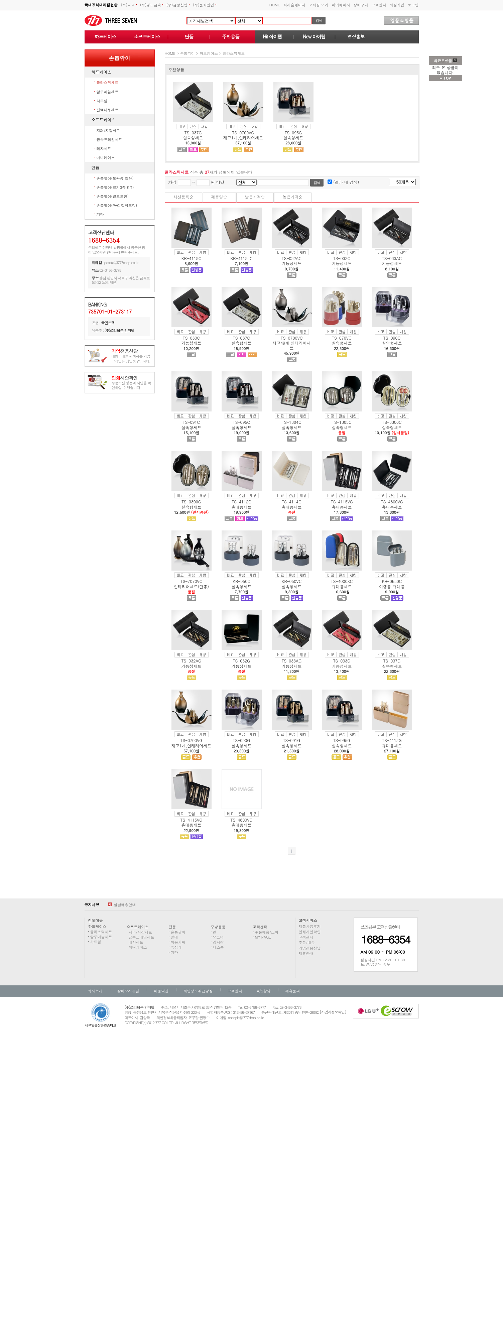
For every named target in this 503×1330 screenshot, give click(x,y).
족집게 (176, 947)
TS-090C (391, 338)
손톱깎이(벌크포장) (113, 196)
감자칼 (218, 942)
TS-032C (341, 258)
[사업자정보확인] (333, 1011)
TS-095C (241, 422)
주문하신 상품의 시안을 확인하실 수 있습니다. (131, 383)
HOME (274, 5)
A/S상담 (264, 990)
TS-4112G (392, 740)
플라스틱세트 (108, 82)
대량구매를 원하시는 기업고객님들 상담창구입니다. (131, 356)
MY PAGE (263, 937)
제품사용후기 (310, 926)
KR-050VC (292, 581)
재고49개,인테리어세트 (291, 345)
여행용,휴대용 (392, 586)
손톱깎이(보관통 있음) (115, 178)
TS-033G (342, 660)
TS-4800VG (242, 820)
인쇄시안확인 (310, 931)
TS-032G (241, 660)
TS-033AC (392, 258)
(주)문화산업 (204, 4)
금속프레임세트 (109, 139)
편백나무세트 (108, 110)
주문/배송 (307, 942)
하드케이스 (105, 36)
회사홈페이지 (294, 5)
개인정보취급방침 (198, 990)
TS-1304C (291, 422)
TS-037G (392, 660)
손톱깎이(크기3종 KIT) (115, 187)
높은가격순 (293, 197)
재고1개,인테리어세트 (243, 137)
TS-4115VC (342, 501)
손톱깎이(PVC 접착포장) (117, 205)
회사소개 (95, 990)
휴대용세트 (242, 507)
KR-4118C (191, 258)
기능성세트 (292, 263)
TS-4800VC (392, 501)
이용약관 (161, 990)
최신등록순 (183, 197)
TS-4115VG (191, 820)
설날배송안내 (122, 904)
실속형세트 (193, 137)
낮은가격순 (255, 197)
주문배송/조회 (267, 932)
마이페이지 (341, 5)
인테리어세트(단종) (191, 586)
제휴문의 (292, 990)
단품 (188, 36)
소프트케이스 (147, 36)
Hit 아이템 (272, 36)
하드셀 (102, 101)
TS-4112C (241, 501)
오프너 (218, 937)
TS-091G (291, 740)
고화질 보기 (319, 5)
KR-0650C (392, 581)
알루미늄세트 (108, 92)
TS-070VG (342, 338)
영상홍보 (356, 36)
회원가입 (397, 5)
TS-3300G (191, 501)
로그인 (413, 5)
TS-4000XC (342, 581)
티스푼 (218, 947)
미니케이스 (106, 157)
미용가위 (178, 942)
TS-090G (241, 740)
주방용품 (230, 36)
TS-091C (191, 422)
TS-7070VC (191, 581)
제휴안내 (306, 953)
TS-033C (191, 338)
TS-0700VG (243, 132)
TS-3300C (391, 422)
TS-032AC (291, 258)
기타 (100, 214)
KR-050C (241, 581)
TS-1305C (341, 422)
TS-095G (293, 132)
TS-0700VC (292, 338)
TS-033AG (292, 660)
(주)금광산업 (178, 4)
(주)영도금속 (151, 4)
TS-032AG (191, 660)
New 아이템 (314, 36)
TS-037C (193, 132)
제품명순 (219, 197)
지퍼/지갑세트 (108, 130)
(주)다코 (129, 4)
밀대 (174, 937)
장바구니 (361, 5)
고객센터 (379, 5)
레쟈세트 (104, 148)
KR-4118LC (241, 258)
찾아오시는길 (128, 990)
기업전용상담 (310, 948)
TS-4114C (291, 501)
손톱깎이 (187, 53)
